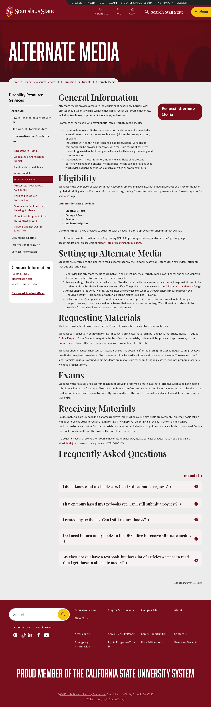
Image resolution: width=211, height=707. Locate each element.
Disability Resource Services (40, 82)
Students (77, 2)
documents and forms (180, 286)
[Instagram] (16, 637)
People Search (44, 627)
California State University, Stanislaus (82, 694)
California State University (128, 673)
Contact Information (24, 252)
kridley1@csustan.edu (74, 443)
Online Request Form (71, 338)
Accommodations (24, 173)
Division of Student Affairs (28, 293)
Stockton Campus (131, 2)
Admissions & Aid (86, 610)
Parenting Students (186, 642)
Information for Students (76, 82)
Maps (167, 2)
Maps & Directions (152, 642)
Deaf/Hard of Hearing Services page (120, 242)
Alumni (113, 2)
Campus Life (149, 610)
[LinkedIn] (30, 637)
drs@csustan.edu (22, 279)
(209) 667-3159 (20, 274)
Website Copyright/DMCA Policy (105, 699)
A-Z (159, 2)
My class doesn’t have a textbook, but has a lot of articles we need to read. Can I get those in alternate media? (127, 566)
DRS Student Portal (26, 150)
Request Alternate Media (178, 112)
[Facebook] (40, 637)
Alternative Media (24, 179)
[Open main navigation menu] (201, 12)
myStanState (100, 13)
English (182, 3)
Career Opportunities (154, 634)
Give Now (81, 618)
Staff (103, 2)
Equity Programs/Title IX (121, 644)
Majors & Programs (121, 610)
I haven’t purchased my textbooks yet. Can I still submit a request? (127, 507)
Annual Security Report (122, 634)
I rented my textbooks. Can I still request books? (110, 523)
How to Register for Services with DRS (31, 120)
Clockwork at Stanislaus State (29, 129)
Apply (132, 13)
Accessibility (82, 634)
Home (15, 82)
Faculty (91, 2)
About (178, 610)
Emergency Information (82, 644)
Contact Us (180, 634)
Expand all (193, 475)
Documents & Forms (23, 238)
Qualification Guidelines (28, 167)
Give (118, 13)
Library (148, 2)
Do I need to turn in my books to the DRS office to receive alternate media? (126, 543)
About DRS (17, 110)
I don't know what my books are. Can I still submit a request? (122, 487)
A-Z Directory (21, 627)
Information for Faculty (25, 245)
